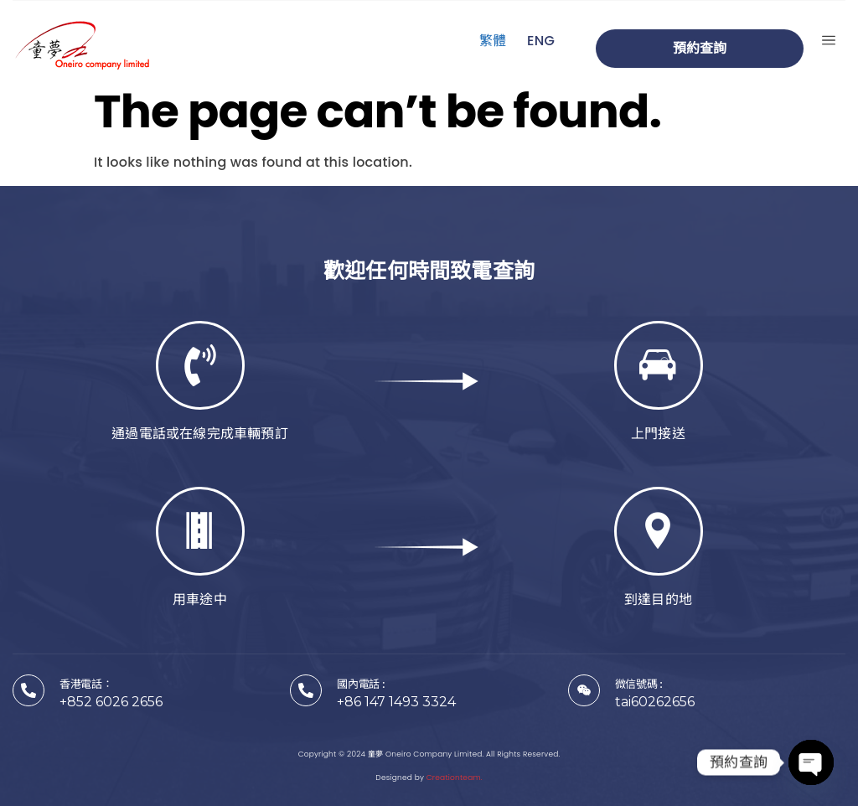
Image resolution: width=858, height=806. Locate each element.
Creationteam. (454, 777)
